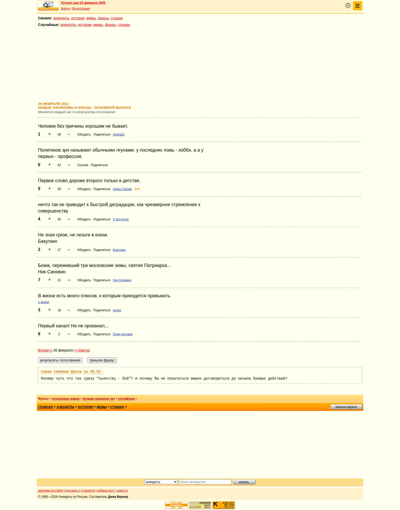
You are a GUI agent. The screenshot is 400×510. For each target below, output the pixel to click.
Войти (65, 8)
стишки (117, 18)
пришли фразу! (346, 407)
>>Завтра (82, 350)
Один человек (122, 334)
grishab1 (118, 134)
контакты (72, 490)
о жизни (43, 302)
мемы (91, 18)
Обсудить (84, 134)
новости (122, 490)
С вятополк (121, 219)
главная (45, 407)
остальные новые (66, 398)
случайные (126, 398)
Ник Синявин (122, 280)
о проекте (88, 490)
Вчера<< (45, 350)
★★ (137, 189)
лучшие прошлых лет (98, 398)
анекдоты (61, 18)
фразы (103, 18)
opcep (117, 310)
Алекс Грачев (122, 189)
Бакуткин (119, 250)
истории (77, 18)
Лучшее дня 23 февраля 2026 (83, 3)
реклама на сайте (50, 490)
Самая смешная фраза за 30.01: (72, 372)
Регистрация (81, 8)
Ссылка (82, 165)
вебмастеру (105, 490)
